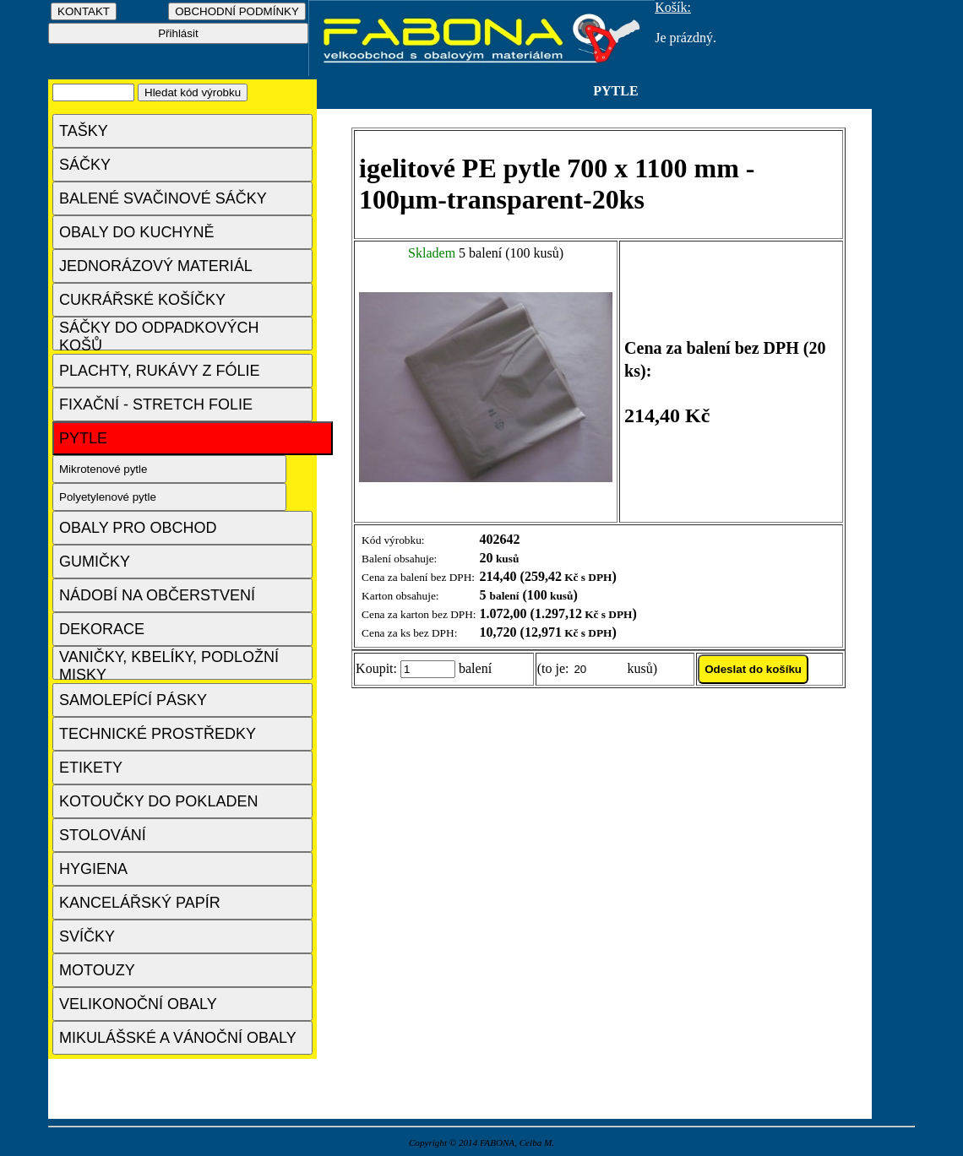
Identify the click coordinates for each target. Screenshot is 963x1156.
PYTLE (83, 438)
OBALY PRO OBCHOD (137, 527)
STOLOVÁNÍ (102, 835)
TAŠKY (83, 130)
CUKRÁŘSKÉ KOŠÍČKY (142, 299)
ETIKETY (90, 767)
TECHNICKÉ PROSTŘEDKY (157, 733)
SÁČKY (85, 164)
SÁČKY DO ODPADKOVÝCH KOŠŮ (158, 334)
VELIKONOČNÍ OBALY (138, 1004)
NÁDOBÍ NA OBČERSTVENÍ (157, 595)
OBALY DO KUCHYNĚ (136, 232)
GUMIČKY (94, 561)
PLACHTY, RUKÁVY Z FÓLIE (159, 370)
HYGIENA (93, 868)
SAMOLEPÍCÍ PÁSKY (133, 700)
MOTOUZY (97, 970)
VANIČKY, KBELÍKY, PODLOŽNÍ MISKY (169, 664)
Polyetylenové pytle (107, 497)
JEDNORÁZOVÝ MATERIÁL (156, 266)
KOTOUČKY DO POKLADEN (158, 801)
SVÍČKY (87, 936)
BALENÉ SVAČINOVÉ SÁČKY (163, 198)
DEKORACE (101, 629)
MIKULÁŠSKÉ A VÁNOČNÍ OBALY (178, 1037)
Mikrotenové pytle (103, 469)
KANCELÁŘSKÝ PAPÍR (139, 902)
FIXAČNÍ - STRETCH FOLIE (156, 404)
